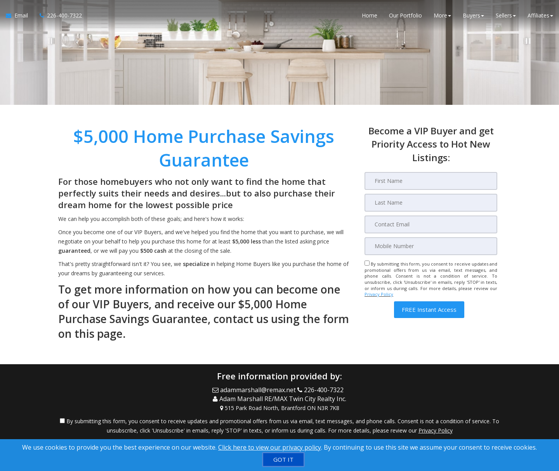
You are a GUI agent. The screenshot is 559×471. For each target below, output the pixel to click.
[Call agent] (58, 15)
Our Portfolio (405, 15)
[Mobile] (431, 246)
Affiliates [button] (540, 15)
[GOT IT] (283, 459)
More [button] (442, 15)
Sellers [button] (506, 15)
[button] (429, 309)
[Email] (431, 224)
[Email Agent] (20, 15)
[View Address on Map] (279, 408)
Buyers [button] (473, 15)
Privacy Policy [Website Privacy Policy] (379, 294)
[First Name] (431, 181)
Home (369, 15)
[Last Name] (431, 203)
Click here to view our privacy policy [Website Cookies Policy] (269, 447)
